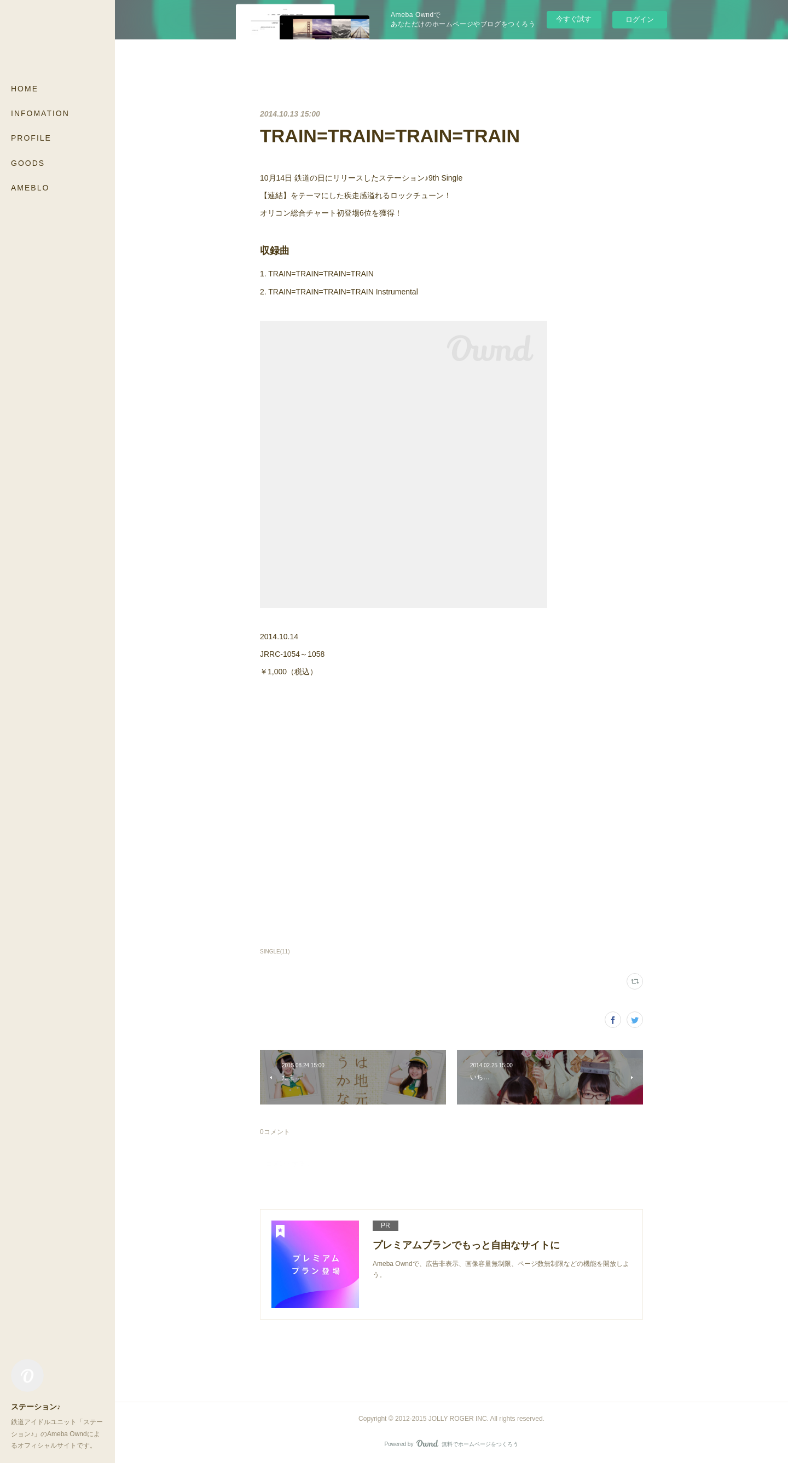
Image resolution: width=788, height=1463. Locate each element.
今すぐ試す (574, 19)
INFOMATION (40, 113)
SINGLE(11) (275, 952)
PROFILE (31, 138)
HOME (24, 88)
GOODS (28, 163)
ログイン (639, 19)
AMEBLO (30, 187)
